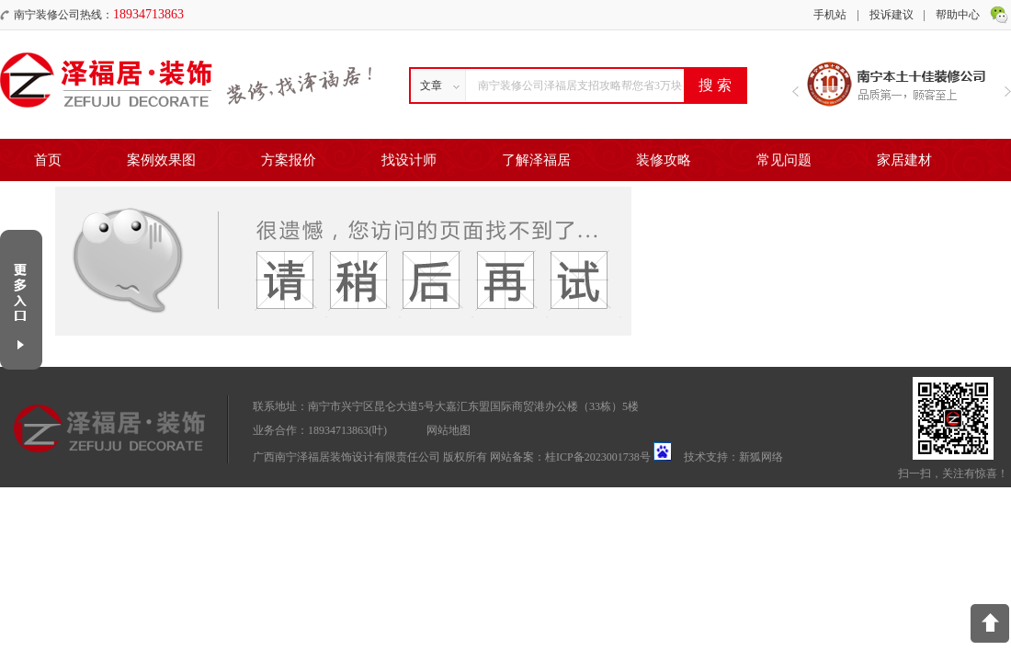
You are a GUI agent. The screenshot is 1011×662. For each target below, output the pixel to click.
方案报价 (288, 160)
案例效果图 (161, 160)
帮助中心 (958, 14)
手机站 (829, 14)
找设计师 (409, 160)
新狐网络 (761, 457)
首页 (48, 160)
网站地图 (448, 430)
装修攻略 (663, 160)
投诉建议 (891, 14)
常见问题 (784, 160)
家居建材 (904, 160)
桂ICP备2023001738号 (598, 457)
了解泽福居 (536, 160)
